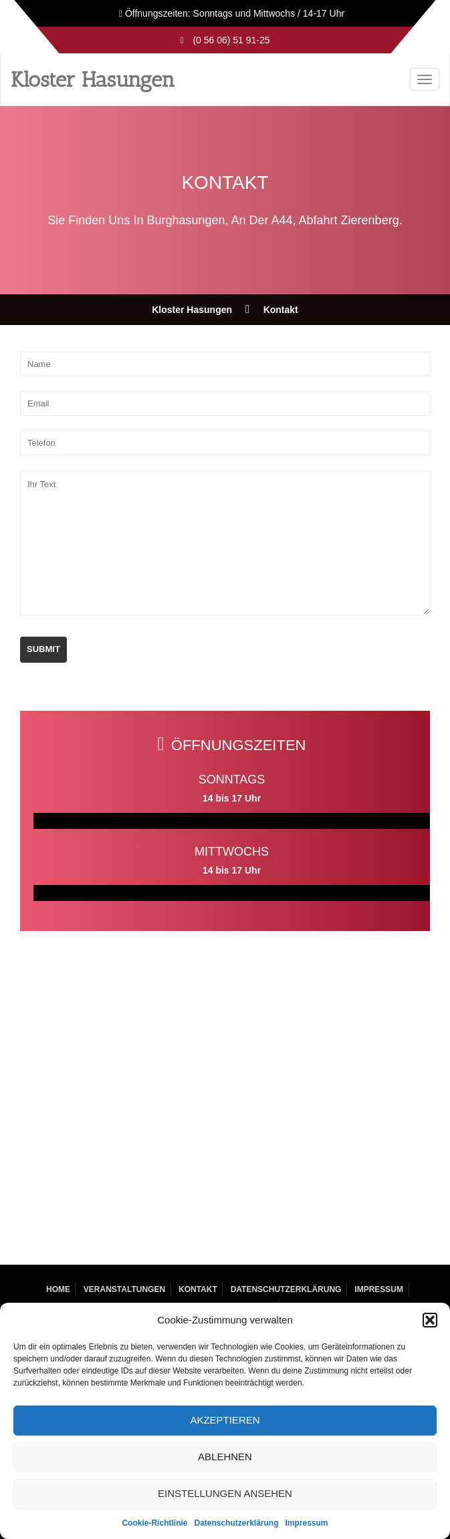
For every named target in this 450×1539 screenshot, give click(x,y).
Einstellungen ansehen (225, 1493)
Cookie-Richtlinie (154, 1523)
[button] (430, 1320)
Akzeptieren (224, 1420)
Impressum (307, 1523)
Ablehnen (225, 1456)
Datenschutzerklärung (236, 1523)
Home (58, 1289)
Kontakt (198, 1289)
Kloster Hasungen (93, 79)
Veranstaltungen (124, 1289)
